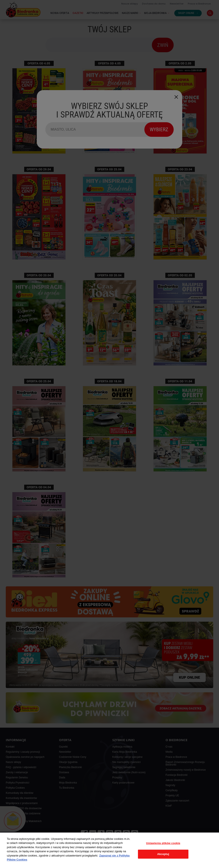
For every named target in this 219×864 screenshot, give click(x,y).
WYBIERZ (159, 130)
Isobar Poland (202, 859)
